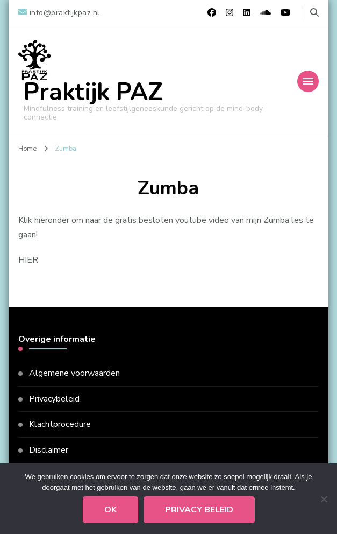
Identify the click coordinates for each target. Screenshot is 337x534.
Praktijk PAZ (93, 92)
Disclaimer (48, 450)
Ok (110, 510)
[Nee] (323, 499)
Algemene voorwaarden (74, 373)
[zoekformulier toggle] (314, 12)
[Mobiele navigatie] (308, 81)
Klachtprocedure (60, 424)
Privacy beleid (199, 510)
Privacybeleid (54, 399)
